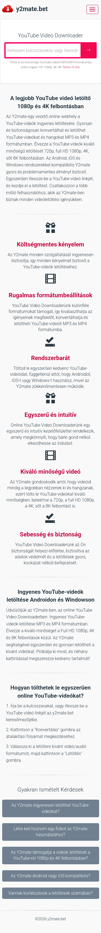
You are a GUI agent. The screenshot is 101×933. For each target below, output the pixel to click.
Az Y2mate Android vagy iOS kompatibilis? (50, 875)
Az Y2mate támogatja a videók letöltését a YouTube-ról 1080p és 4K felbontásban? (50, 855)
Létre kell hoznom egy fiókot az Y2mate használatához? (50, 831)
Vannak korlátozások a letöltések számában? (50, 893)
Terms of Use (70, 67)
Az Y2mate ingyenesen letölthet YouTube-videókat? (50, 808)
